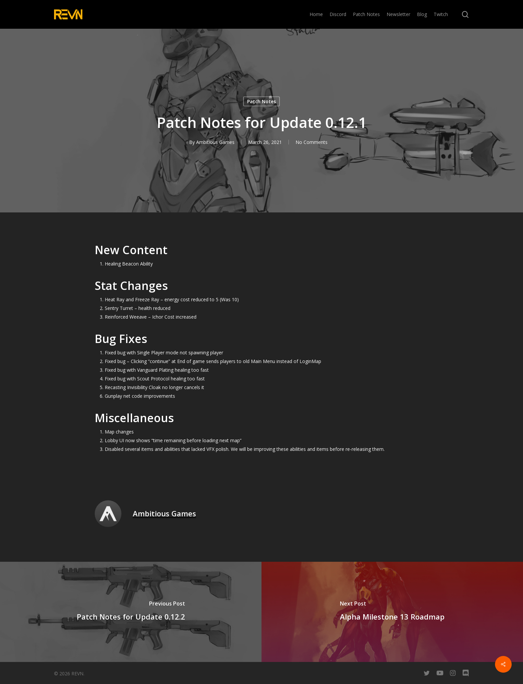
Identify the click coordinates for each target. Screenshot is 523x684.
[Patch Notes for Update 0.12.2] (131, 612)
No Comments (312, 142)
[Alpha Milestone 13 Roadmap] (392, 612)
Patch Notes (261, 101)
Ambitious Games (215, 142)
